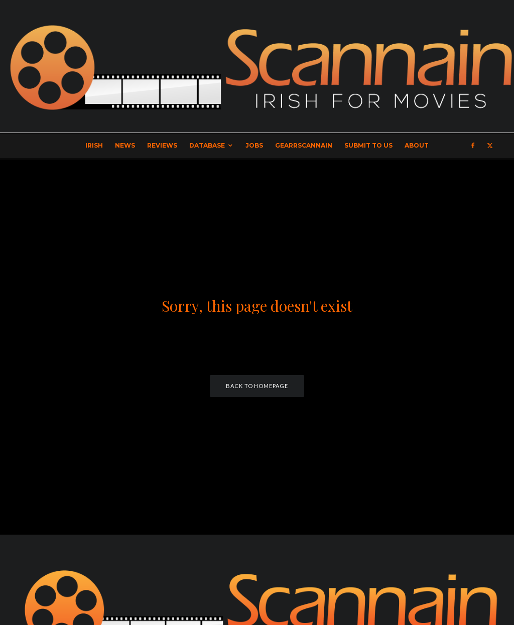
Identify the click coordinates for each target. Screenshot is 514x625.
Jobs (254, 145)
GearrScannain (303, 145)
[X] (490, 145)
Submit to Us (368, 145)
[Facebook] (473, 145)
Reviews (162, 145)
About (417, 145)
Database (207, 145)
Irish (94, 145)
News (125, 145)
